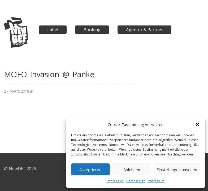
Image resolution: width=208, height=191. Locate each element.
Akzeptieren (90, 169)
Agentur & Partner (144, 30)
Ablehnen (131, 169)
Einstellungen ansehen (177, 169)
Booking (92, 30)
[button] (197, 124)
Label (52, 30)
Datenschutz (135, 181)
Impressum (115, 181)
